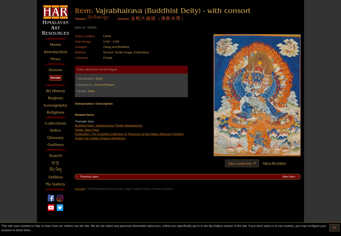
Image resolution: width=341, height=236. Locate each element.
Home (55, 44)
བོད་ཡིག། (56, 170)
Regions (55, 98)
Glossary (55, 137)
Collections (55, 123)
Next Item (289, 176)
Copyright (80, 189)
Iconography (55, 105)
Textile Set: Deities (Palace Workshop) (100, 138)
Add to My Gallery (274, 163)
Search (55, 155)
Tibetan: (80, 19)
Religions (55, 112)
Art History (55, 91)
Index (55, 130)
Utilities (55, 177)
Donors (55, 70)
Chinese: (123, 19)
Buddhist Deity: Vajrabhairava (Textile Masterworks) (109, 125)
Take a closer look (242, 163)
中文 (55, 163)
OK (334, 227)
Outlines (55, 145)
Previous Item (89, 176)
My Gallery (55, 184)
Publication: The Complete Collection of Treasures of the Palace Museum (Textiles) (129, 134)
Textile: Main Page (87, 130)
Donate (55, 77)
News (55, 59)
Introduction (55, 52)
